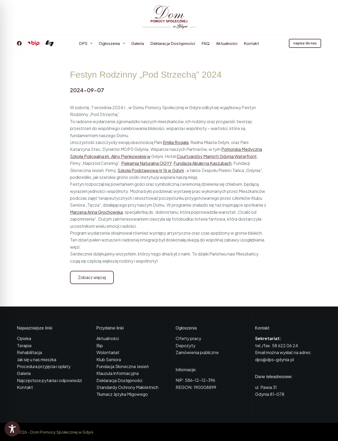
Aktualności (227, 43)
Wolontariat (107, 352)
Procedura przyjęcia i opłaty (44, 366)
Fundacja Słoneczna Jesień (122, 366)
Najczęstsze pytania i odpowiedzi (49, 380)
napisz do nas (305, 43)
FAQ (205, 43)
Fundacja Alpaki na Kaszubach (202, 163)
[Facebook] (19, 43)
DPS (87, 43)
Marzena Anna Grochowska (96, 212)
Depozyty (185, 345)
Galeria (137, 43)
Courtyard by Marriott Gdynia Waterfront (217, 156)
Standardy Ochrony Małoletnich (127, 387)
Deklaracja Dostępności (172, 43)
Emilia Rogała (176, 142)
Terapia (24, 345)
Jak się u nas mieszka (36, 359)
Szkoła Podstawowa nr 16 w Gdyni (151, 170)
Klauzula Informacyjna (117, 373)
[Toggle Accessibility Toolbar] (12, 429)
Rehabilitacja (29, 352)
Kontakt (251, 43)
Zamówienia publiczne (197, 352)
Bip (99, 345)
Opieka (24, 338)
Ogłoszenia (113, 43)
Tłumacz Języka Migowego (122, 394)
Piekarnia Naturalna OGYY (146, 163)
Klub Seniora (108, 359)
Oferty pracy (188, 338)
